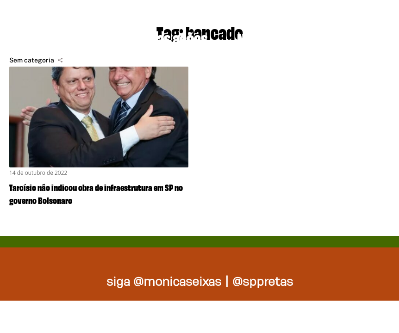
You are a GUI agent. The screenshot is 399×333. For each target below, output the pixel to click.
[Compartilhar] (60, 60)
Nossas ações (167, 37)
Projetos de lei (57, 37)
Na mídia (262, 37)
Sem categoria (31, 60)
